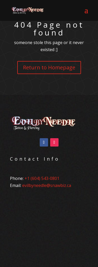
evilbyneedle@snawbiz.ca (46, 185)
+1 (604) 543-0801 (42, 178)
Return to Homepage (49, 67)
